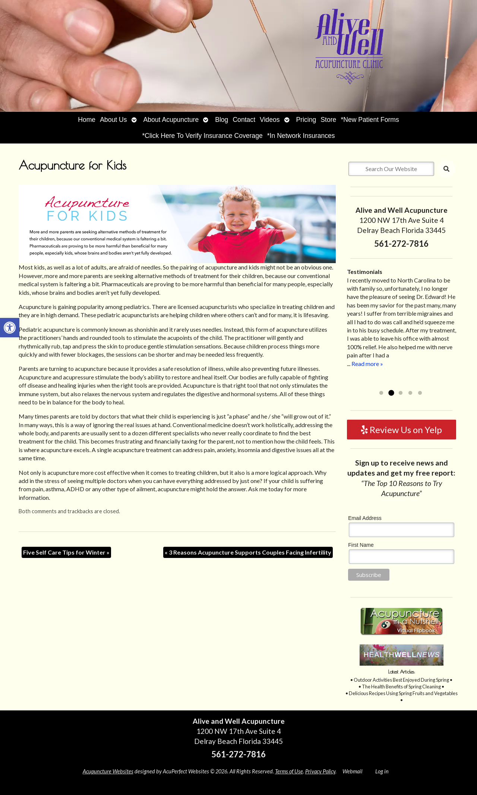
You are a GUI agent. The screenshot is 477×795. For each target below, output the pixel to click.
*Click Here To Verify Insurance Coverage (202, 135)
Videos (269, 119)
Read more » (367, 363)
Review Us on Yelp (401, 429)
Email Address (364, 518)
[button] (9, 327)
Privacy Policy (320, 771)
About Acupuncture (171, 119)
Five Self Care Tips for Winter (66, 552)
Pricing (306, 119)
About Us (113, 119)
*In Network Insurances (301, 135)
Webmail (352, 771)
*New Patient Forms (370, 119)
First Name (360, 545)
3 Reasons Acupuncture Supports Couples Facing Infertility (248, 552)
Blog (221, 119)
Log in (382, 771)
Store (328, 119)
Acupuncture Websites (108, 771)
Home (86, 119)
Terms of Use (289, 771)
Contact (244, 119)
